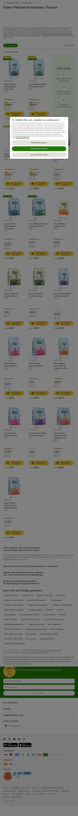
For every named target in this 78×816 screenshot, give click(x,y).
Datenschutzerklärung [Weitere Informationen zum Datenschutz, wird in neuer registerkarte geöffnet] (22, 138)
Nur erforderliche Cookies (39, 155)
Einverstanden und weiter (39, 149)
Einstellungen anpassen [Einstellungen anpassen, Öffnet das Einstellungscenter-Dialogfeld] (39, 143)
